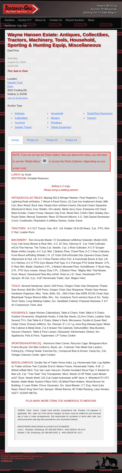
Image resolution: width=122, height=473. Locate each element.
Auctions (9, 20)
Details (15, 140)
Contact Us (55, 20)
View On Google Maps (17, 98)
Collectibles (21, 118)
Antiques (20, 113)
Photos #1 (32, 140)
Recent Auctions (75, 20)
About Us (40, 20)
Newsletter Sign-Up (16, 25)
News (91, 20)
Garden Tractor (23, 127)
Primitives (56, 122)
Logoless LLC (6, 460)
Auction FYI (24, 20)
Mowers (55, 118)
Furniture (20, 122)
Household (57, 113)
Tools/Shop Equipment (99, 113)
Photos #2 (52, 140)
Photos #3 (71, 140)
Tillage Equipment (61, 127)
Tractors (91, 118)
